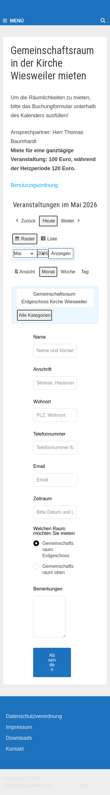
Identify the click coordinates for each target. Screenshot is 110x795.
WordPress (66, 785)
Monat (48, 271)
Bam (93, 785)
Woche (68, 271)
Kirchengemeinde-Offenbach (71, 778)
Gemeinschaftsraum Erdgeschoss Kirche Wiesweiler (54, 298)
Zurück (25, 221)
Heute (49, 220)
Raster (24, 240)
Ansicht (25, 273)
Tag (85, 271)
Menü (13, 20)
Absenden (52, 662)
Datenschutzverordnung (34, 716)
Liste (48, 240)
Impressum (19, 727)
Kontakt (15, 749)
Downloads (19, 738)
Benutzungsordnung (34, 185)
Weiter (71, 221)
